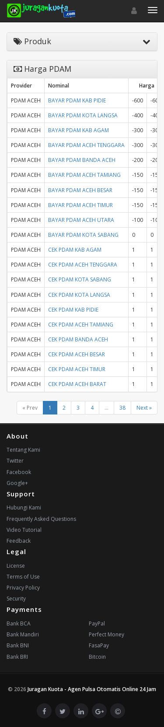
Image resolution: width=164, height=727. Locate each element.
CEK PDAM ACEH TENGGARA (82, 264)
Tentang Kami (23, 449)
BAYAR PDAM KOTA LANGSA (83, 115)
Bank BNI (18, 645)
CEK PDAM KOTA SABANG (79, 279)
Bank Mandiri (23, 634)
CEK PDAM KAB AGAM (74, 249)
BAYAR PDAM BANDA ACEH (81, 160)
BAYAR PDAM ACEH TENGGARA (86, 145)
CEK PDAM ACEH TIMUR (76, 369)
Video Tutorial (24, 530)
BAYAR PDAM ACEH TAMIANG (84, 175)
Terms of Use (23, 576)
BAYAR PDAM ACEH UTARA (81, 220)
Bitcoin (97, 656)
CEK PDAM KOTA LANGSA (79, 295)
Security (16, 598)
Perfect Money (106, 634)
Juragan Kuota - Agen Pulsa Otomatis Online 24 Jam (92, 689)
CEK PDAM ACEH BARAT (77, 384)
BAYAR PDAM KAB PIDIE (77, 100)
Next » (144, 407)
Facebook (19, 472)
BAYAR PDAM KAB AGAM (78, 130)
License (16, 565)
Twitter (15, 460)
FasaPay (99, 645)
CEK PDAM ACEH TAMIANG (80, 324)
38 (122, 407)
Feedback (19, 540)
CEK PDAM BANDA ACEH (78, 339)
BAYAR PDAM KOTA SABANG (83, 235)
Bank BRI (17, 656)
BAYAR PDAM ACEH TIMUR (80, 205)
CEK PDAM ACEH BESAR (76, 354)
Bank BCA (19, 623)
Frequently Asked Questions (41, 519)
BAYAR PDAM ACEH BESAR (80, 190)
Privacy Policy (23, 587)
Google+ (17, 483)
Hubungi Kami (24, 507)
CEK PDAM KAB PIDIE (73, 309)
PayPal (97, 623)
